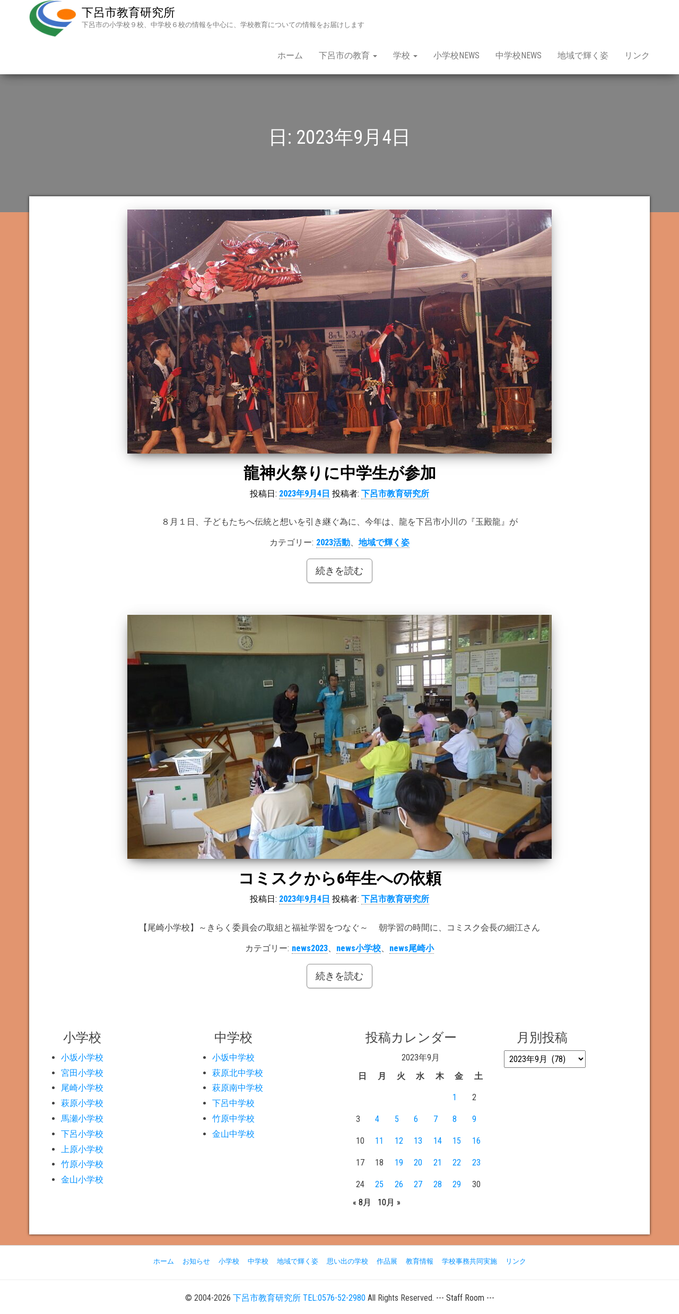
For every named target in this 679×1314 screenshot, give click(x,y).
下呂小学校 (82, 1134)
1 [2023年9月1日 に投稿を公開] (454, 1097)
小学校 (229, 1261)
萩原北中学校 (237, 1073)
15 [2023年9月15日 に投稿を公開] (456, 1141)
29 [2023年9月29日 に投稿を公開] (456, 1184)
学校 (405, 55)
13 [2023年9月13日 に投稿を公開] (418, 1141)
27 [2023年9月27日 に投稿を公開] (418, 1184)
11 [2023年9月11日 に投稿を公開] (379, 1141)
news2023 (310, 948)
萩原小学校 (82, 1103)
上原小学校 (82, 1149)
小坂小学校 (82, 1057)
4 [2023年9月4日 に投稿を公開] (377, 1119)
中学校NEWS (518, 55)
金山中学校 (233, 1134)
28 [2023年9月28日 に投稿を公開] (437, 1184)
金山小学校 (82, 1179)
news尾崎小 (411, 948)
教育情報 (419, 1261)
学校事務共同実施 (469, 1261)
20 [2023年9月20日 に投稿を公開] (418, 1163)
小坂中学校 (233, 1057)
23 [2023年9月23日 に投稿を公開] (476, 1163)
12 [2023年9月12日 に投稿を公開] (399, 1141)
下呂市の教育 (348, 55)
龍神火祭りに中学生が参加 (339, 473)
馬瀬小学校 (82, 1118)
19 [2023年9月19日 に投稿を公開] (399, 1163)
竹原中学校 (233, 1118)
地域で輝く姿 (583, 55)
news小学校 (358, 948)
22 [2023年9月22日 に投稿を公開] (456, 1163)
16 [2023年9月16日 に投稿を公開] (476, 1141)
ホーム (290, 55)
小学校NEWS (456, 55)
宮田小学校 (82, 1073)
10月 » (389, 1202)
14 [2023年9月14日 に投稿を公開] (437, 1141)
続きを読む (339, 570)
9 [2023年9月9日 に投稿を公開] (474, 1119)
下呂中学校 (233, 1103)
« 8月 (362, 1202)
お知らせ (196, 1261)
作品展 (387, 1261)
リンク (637, 55)
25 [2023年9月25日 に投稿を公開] (379, 1184)
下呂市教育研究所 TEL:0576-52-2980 (299, 1298)
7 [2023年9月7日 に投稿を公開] (435, 1119)
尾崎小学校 (82, 1088)
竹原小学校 (82, 1164)
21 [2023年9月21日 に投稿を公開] (437, 1163)
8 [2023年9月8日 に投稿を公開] (454, 1119)
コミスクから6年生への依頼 (339, 878)
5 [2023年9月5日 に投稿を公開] (397, 1119)
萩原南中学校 (237, 1088)
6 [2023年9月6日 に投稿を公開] (416, 1119)
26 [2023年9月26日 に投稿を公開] (399, 1184)
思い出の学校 (347, 1261)
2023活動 (333, 542)
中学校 (258, 1261)
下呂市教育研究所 (128, 12)
